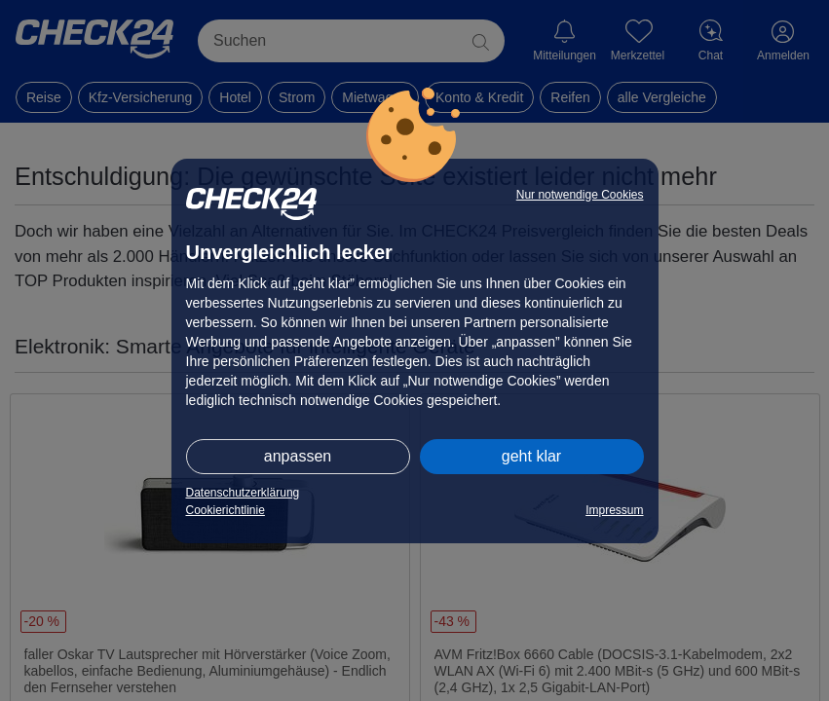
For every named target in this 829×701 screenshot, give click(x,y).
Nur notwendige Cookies (580, 195)
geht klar (531, 456)
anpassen (297, 456)
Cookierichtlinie (225, 510)
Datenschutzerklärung (243, 492)
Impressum (614, 510)
